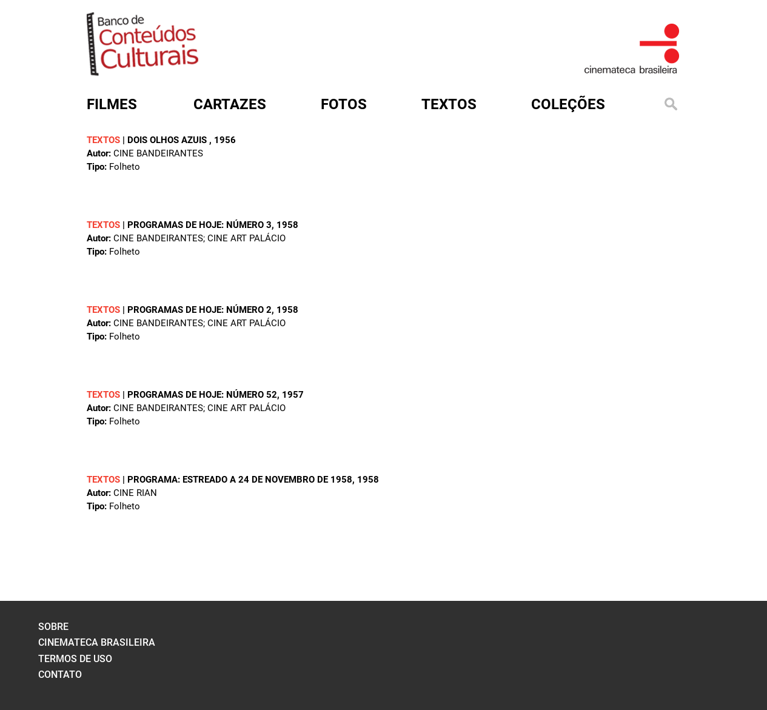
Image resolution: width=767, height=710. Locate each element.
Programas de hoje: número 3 (199, 224)
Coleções (568, 104)
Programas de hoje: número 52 (202, 394)
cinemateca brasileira (96, 642)
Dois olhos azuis (168, 140)
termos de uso (75, 659)
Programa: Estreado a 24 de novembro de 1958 (239, 479)
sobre (53, 626)
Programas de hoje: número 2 (199, 309)
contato (60, 674)
